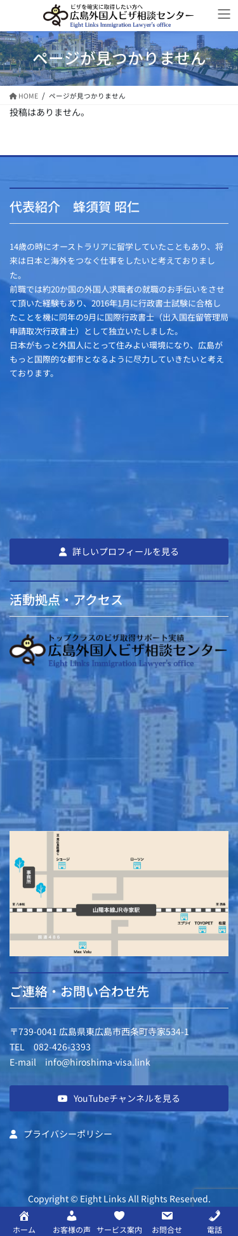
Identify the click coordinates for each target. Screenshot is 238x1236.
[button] (119, 551)
